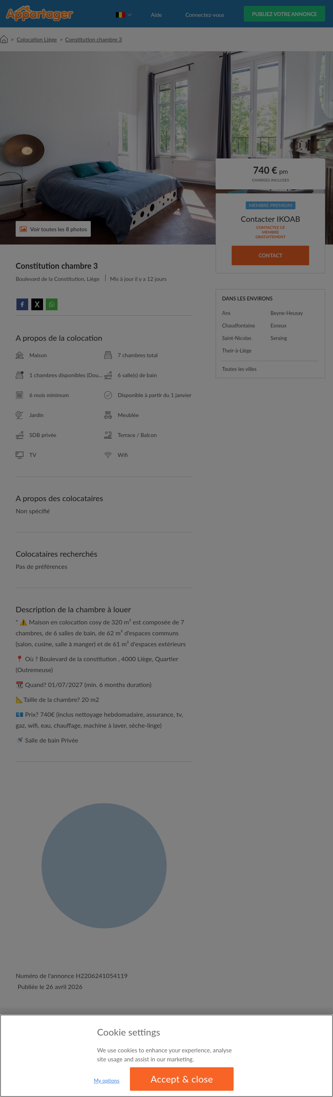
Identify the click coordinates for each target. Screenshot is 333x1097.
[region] (166, 1055)
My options (107, 1080)
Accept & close (182, 1078)
